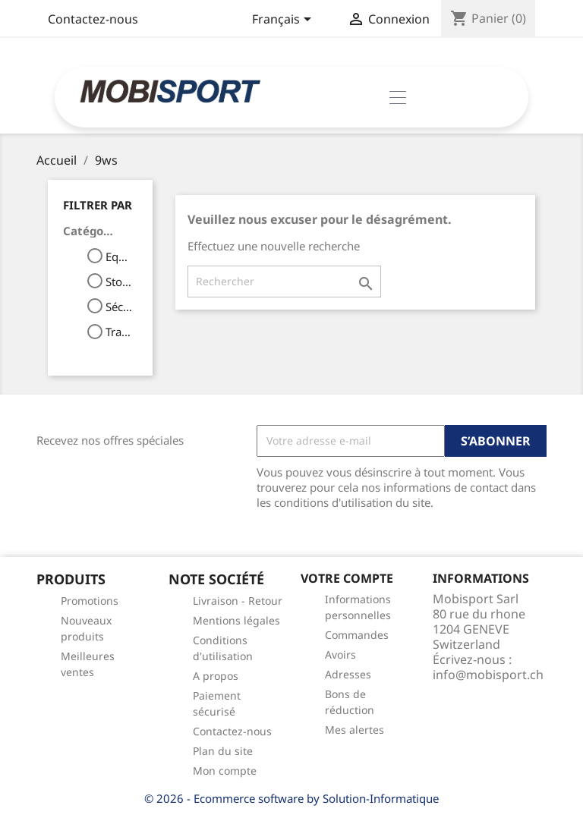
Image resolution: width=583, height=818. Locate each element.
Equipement (119, 256)
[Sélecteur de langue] (284, 20)
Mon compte (225, 770)
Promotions (89, 600)
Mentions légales (236, 620)
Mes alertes (354, 729)
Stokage (119, 281)
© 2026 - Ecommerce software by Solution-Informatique (291, 798)
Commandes (357, 635)
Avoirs (340, 654)
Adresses (348, 674)
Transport (119, 331)
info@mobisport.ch (488, 674)
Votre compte (347, 578)
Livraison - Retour (237, 600)
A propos (215, 676)
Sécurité (119, 306)
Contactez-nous (93, 19)
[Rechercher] (284, 281)
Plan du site (223, 751)
